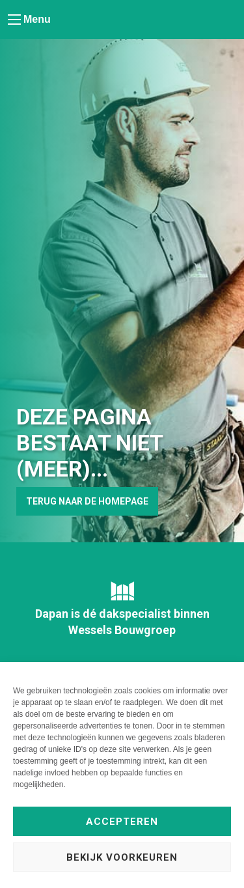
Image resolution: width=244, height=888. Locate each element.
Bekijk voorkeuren (122, 857)
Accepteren (122, 821)
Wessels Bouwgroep (122, 630)
